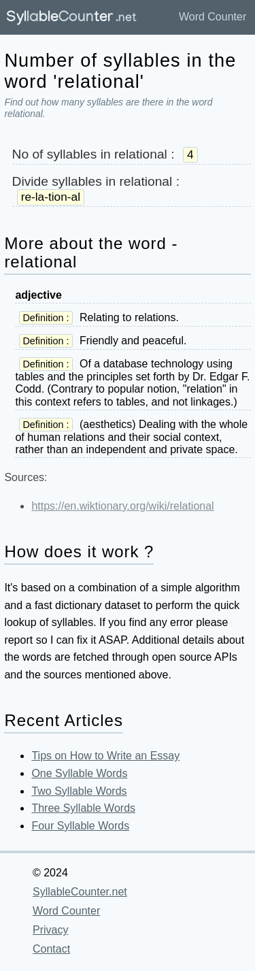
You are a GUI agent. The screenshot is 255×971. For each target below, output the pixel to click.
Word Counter (212, 16)
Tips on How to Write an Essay (105, 755)
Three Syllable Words (83, 808)
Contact (51, 949)
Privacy (50, 930)
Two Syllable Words (78, 791)
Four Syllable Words (80, 826)
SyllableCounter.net (80, 892)
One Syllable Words (79, 773)
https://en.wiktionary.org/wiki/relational (122, 506)
